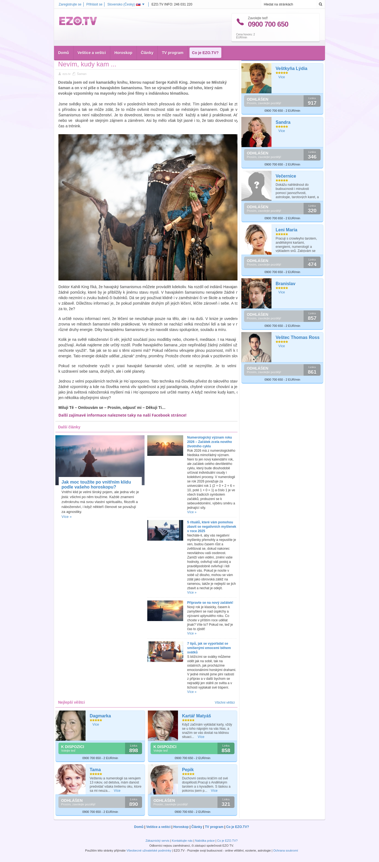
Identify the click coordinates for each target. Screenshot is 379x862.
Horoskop (123, 41)
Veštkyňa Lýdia (291, 68)
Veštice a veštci (92, 41)
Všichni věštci (225, 702)
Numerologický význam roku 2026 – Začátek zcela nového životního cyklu (209, 442)
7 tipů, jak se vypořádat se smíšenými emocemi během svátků (209, 648)
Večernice (286, 176)
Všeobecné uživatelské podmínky (148, 850)
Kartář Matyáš (196, 716)
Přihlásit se (94, 4)
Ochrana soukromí (285, 850)
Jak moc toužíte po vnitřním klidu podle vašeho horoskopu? (96, 484)
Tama (95, 769)
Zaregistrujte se (70, 4)
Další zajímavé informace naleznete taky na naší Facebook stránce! (122, 415)
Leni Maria (286, 230)
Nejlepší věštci (257, 56)
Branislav (285, 283)
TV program (172, 41)
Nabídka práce (205, 840)
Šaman (104, 54)
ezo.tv (66, 73)
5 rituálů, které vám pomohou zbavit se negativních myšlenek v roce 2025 (211, 526)
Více (95, 724)
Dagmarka (100, 716)
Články (147, 41)
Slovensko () (123, 4)
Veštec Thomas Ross (297, 337)
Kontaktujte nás (182, 840)
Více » (66, 517)
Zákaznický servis (157, 840)
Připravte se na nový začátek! (210, 603)
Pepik (188, 769)
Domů (63, 41)
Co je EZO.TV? (205, 41)
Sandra (283, 122)
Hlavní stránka (71, 54)
